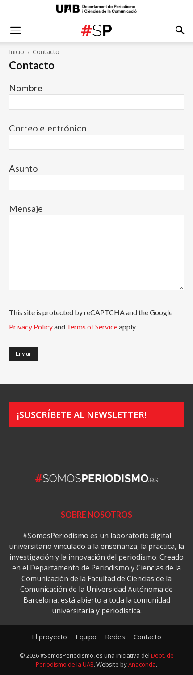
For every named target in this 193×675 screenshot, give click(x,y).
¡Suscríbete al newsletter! (82, 415)
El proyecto (49, 637)
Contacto (147, 637)
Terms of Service (92, 326)
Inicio (16, 51)
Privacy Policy (31, 326)
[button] (15, 30)
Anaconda (142, 664)
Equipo (86, 637)
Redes (115, 637)
